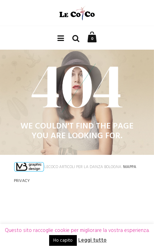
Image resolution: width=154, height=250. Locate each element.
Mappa (129, 167)
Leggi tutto (92, 240)
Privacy (22, 180)
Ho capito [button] (63, 240)
